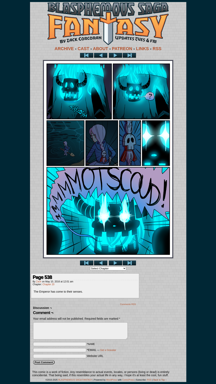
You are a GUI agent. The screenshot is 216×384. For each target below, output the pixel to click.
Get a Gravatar (108, 350)
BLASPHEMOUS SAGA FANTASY (75, 380)
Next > (115, 55)
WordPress (111, 380)
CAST (83, 48)
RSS (157, 48)
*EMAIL (101, 350)
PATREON (122, 48)
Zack (38, 281)
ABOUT (100, 48)
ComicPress (128, 380)
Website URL (95, 356)
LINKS (142, 48)
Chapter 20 (48, 284)
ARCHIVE (64, 48)
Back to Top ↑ (159, 380)
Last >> (129, 55)
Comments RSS (128, 304)
